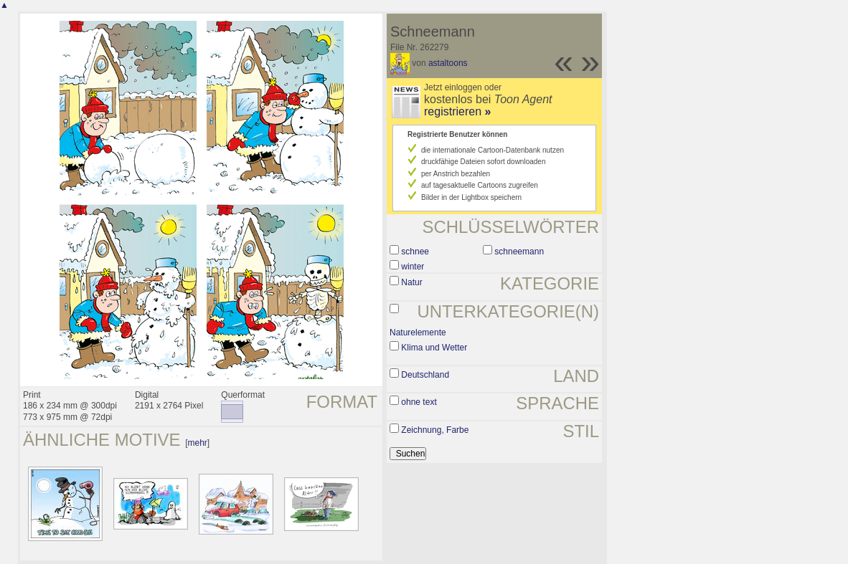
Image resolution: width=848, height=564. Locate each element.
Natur (411, 282)
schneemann (519, 252)
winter (412, 267)
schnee (415, 252)
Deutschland (425, 375)
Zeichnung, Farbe (434, 430)
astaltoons (448, 63)
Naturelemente (418, 333)
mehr (197, 443)
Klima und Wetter (434, 348)
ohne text (418, 402)
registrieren (457, 111)
